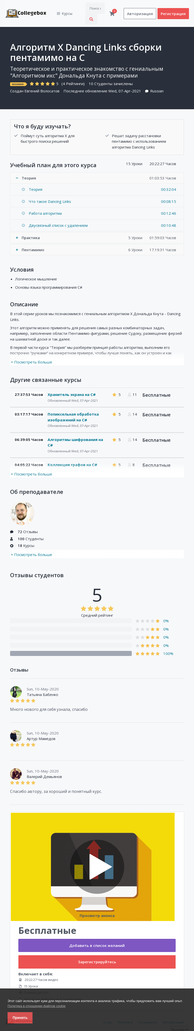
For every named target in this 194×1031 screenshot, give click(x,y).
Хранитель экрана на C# (72, 384)
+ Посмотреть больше (31, 351)
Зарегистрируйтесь (97, 951)
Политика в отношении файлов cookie (37, 1006)
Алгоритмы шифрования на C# (75, 431)
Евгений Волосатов (41, 80)
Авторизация (140, 8)
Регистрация (173, 8)
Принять (20, 1018)
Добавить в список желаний (97, 934)
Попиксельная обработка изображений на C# (73, 406)
